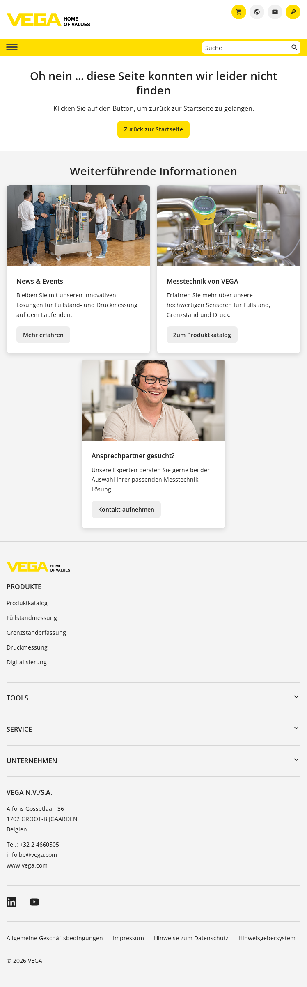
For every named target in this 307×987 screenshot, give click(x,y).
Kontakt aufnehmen (126, 509)
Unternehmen (32, 760)
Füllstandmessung (32, 618)
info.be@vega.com (32, 854)
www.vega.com (27, 865)
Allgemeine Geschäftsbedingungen (55, 938)
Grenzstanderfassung (36, 632)
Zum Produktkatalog (202, 335)
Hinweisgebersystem (267, 938)
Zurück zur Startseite (153, 129)
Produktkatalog (27, 603)
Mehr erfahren (43, 335)
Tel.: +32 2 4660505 (33, 844)
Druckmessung (27, 647)
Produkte (24, 586)
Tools (17, 697)
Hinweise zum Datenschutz (191, 938)
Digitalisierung (27, 662)
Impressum (128, 938)
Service (19, 729)
